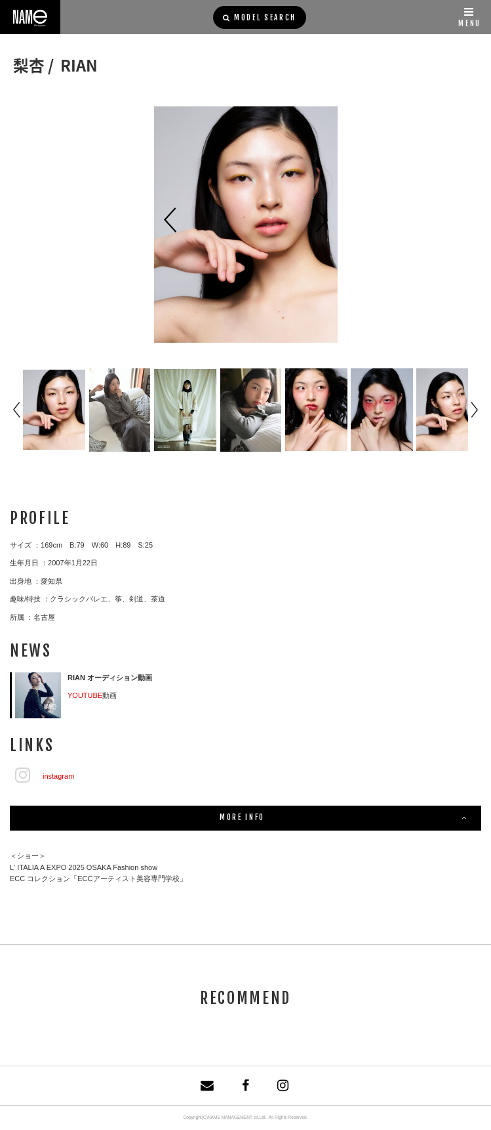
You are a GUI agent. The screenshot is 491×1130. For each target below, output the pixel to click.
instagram (58, 776)
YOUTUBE (85, 695)
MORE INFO (344, 818)
